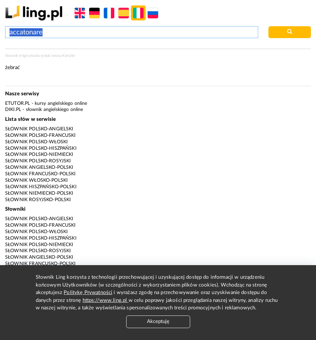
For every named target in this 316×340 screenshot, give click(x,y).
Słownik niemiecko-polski (39, 193)
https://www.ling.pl (106, 300)
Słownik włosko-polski (36, 180)
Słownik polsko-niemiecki (39, 154)
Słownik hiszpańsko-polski (41, 186)
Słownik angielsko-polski (39, 167)
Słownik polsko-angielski (39, 129)
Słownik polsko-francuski (40, 135)
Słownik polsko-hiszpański (41, 148)
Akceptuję (158, 321)
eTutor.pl (17, 103)
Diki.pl (13, 109)
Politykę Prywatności (88, 292)
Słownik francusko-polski (40, 174)
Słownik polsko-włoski (36, 142)
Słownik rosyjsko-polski (38, 199)
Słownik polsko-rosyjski (38, 161)
